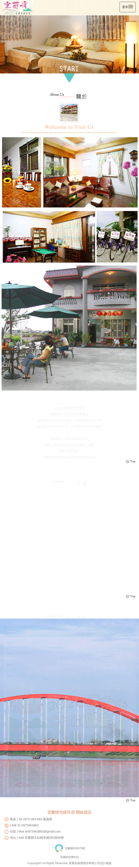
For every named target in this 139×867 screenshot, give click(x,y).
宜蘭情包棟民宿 (69, 859)
